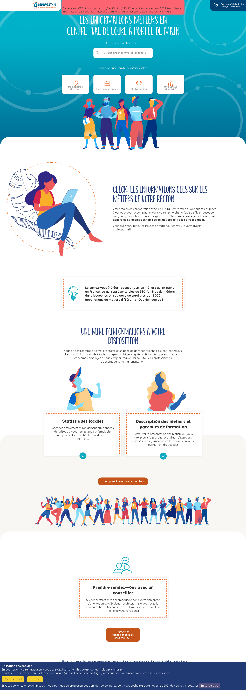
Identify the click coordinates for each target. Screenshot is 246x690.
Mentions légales (121, 661)
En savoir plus (209, 685)
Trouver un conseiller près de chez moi (123, 634)
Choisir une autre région (144, 661)
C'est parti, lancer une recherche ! (123, 481)
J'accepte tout (12, 679)
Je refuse (35, 679)
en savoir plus (82, 455)
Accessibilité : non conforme (172, 661)
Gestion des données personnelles (92, 661)
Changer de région (230, 6)
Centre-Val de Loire (232, 4)
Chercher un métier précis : (123, 43)
